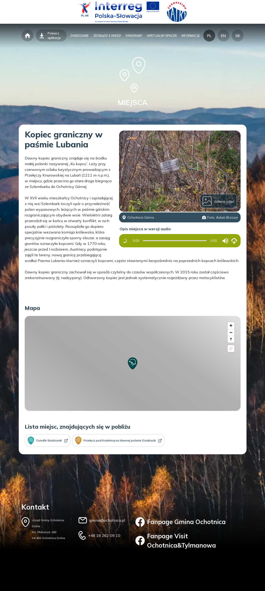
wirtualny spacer (162, 36)
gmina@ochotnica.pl (107, 520)
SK (237, 35)
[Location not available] (231, 348)
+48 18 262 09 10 (104, 535)
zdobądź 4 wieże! (107, 36)
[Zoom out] (231, 332)
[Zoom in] (231, 325)
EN (223, 35)
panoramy (134, 36)
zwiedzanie (79, 36)
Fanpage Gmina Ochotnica (180, 522)
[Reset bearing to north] (231, 339)
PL (209, 35)
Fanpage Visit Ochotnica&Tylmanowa (175, 540)
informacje (190, 36)
